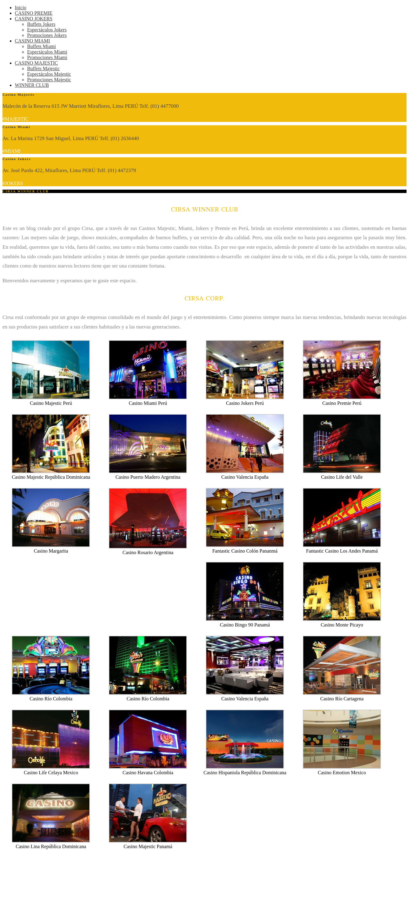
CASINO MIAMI (32, 40)
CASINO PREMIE (33, 13)
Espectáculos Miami (47, 51)
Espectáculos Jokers (47, 29)
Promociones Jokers (47, 35)
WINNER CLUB (32, 85)
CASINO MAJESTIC (36, 63)
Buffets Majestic (43, 68)
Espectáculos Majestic (49, 74)
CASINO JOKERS (33, 18)
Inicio (20, 7)
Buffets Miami (41, 46)
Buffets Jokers (41, 24)
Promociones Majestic (49, 79)
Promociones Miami (47, 57)
